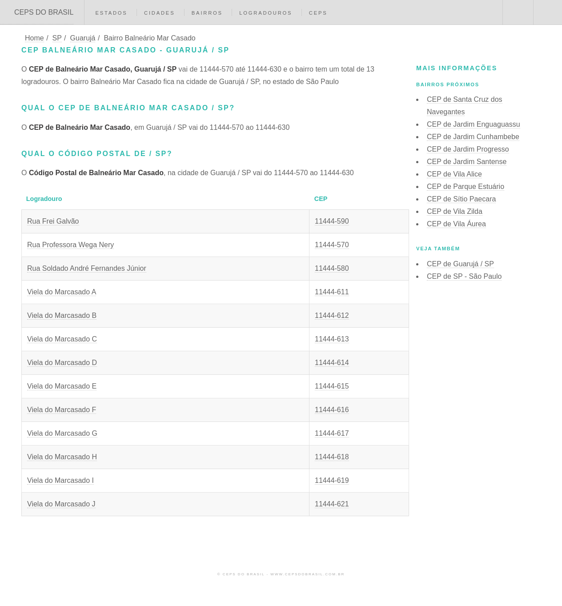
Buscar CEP (517, 12)
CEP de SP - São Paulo (464, 276)
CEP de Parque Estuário (465, 186)
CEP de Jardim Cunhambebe (473, 136)
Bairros (207, 13)
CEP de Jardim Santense (466, 161)
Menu (548, 12)
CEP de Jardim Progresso (468, 149)
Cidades (159, 13)
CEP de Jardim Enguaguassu (473, 124)
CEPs (318, 13)
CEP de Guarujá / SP (460, 264)
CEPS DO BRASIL (43, 12)
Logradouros (265, 13)
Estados (111, 13)
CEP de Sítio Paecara (461, 199)
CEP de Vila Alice (454, 174)
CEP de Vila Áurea (456, 224)
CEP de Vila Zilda (454, 211)
